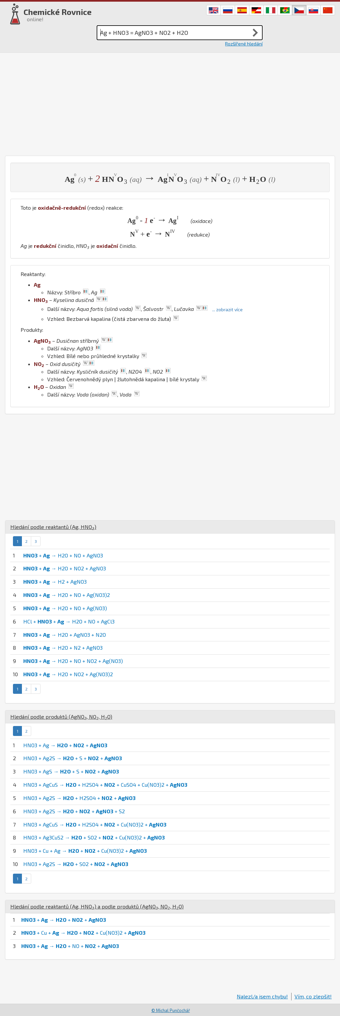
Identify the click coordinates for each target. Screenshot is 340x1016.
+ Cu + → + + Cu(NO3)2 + (83, 932)
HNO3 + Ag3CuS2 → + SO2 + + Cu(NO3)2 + (94, 837)
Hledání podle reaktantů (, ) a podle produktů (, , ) (97, 906)
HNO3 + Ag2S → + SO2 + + (75, 864)
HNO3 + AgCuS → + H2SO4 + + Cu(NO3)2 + (94, 824)
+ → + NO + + (70, 946)
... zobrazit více (227, 309)
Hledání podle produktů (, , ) (61, 716)
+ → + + (63, 919)
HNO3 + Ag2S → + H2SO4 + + (79, 798)
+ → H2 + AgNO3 (55, 581)
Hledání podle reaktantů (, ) (53, 527)
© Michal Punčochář (170, 1010)
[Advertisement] (170, 102)
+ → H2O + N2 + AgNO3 (63, 647)
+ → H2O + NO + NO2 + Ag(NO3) (73, 661)
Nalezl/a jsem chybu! (262, 996)
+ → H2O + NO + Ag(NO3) (65, 608)
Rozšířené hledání (244, 43)
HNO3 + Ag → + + (65, 745)
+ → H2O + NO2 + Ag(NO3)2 (68, 674)
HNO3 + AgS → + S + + (71, 771)
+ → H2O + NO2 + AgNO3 (64, 568)
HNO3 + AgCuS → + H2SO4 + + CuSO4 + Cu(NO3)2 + (105, 784)
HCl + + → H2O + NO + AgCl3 (69, 621)
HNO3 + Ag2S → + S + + (72, 758)
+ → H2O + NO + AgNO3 (63, 555)
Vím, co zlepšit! (313, 996)
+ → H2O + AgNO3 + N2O (64, 634)
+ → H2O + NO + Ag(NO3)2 (66, 595)
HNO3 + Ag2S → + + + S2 (74, 811)
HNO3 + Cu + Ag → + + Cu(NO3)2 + (85, 850)
